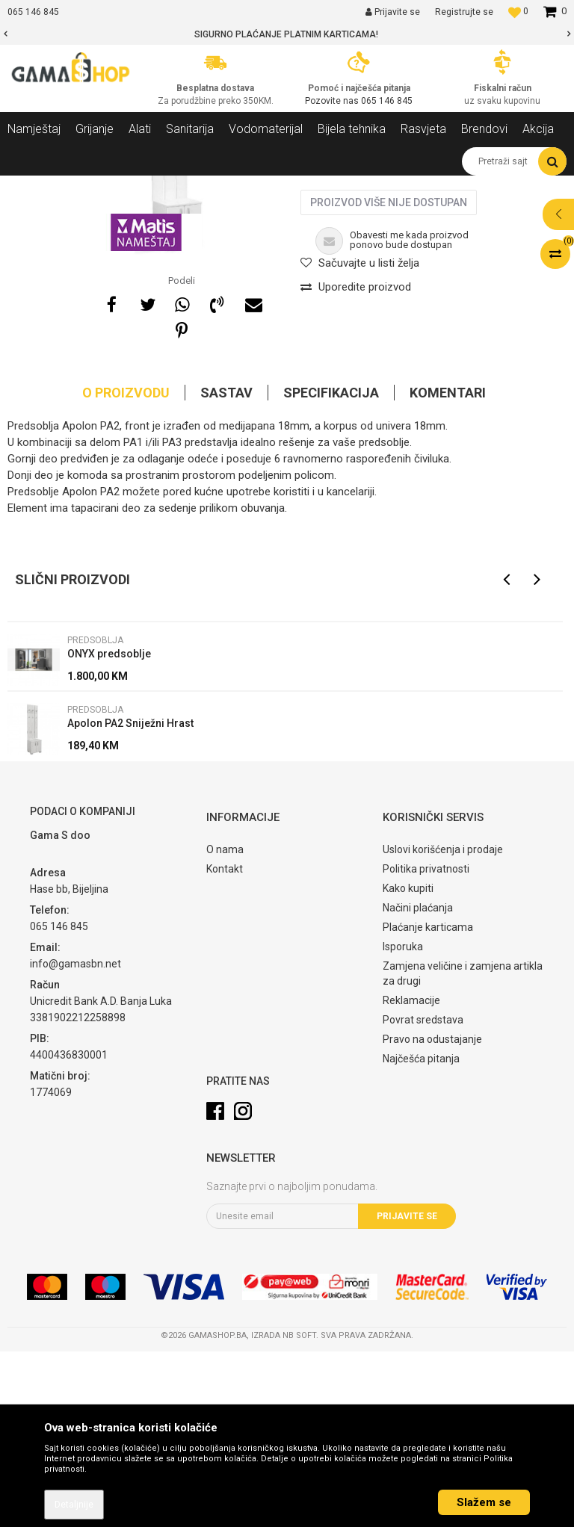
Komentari (448, 568)
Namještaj (143, 187)
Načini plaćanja (418, 1083)
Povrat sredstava (423, 1195)
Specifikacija (331, 568)
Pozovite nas (333, 101)
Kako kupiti (408, 1064)
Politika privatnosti (426, 1044)
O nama (225, 1025)
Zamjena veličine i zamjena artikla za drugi (463, 1149)
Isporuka (403, 1122)
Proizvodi (89, 187)
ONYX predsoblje (109, 829)
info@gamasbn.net (75, 1139)
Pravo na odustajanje (432, 1215)
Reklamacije (411, 1176)
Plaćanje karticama (428, 1103)
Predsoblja (201, 187)
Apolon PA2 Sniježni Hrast (130, 899)
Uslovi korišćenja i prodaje (443, 1025)
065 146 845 (387, 101)
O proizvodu (126, 568)
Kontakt (224, 1044)
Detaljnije (74, 1504)
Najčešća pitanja (421, 1234)
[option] (287, 34)
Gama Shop (31, 187)
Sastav (226, 568)
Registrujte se (464, 12)
